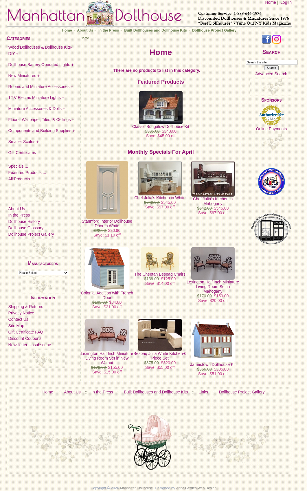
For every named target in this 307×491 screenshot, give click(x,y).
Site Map (16, 325)
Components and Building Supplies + (41, 130)
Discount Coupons (24, 338)
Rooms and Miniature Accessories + (40, 86)
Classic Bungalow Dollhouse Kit (160, 126)
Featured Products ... (27, 172)
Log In (286, 2)
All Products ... (21, 179)
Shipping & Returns (25, 306)
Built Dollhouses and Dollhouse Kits (155, 30)
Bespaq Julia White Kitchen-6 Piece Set (159, 355)
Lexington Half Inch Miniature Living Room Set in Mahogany (213, 287)
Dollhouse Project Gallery (214, 30)
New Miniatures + (24, 75)
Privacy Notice (21, 313)
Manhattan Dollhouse (136, 488)
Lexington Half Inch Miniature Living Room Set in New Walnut (107, 358)
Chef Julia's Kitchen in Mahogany (213, 201)
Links (203, 392)
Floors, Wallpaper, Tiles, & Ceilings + (41, 119)
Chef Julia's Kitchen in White (159, 197)
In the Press (108, 30)
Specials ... (18, 166)
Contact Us (18, 319)
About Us (85, 30)
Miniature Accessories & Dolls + (36, 108)
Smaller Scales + (23, 141)
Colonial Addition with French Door (107, 295)
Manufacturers (43, 263)
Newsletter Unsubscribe (29, 344)
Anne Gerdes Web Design (196, 488)
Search (271, 52)
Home (270, 2)
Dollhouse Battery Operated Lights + (41, 64)
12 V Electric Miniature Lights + (36, 97)
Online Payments (271, 129)
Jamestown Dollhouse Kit (213, 364)
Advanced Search (271, 74)
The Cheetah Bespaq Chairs (159, 274)
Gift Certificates (22, 152)
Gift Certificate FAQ (25, 332)
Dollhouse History (24, 221)
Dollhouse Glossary (25, 228)
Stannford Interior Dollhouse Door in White (107, 223)
